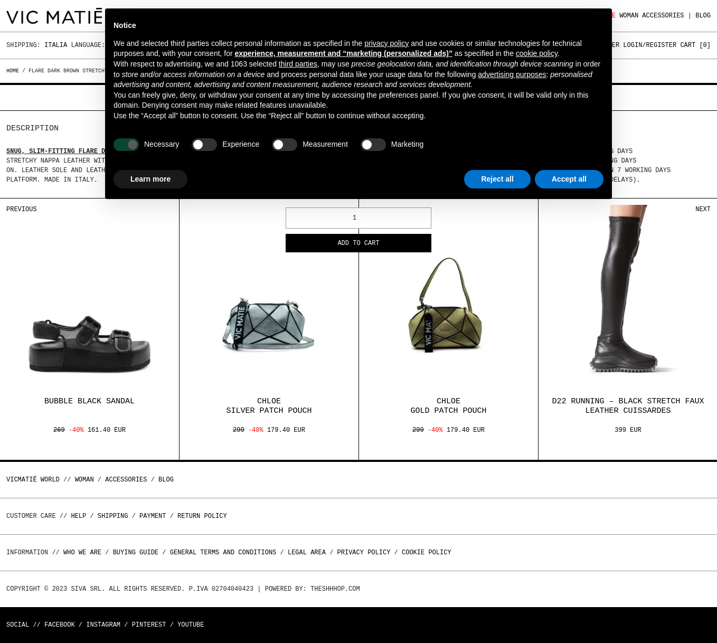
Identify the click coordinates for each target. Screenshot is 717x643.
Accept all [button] (569, 179)
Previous (21, 209)
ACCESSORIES (663, 15)
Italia (55, 45)
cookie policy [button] (537, 53)
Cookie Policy (426, 552)
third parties (298, 64)
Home (14, 70)
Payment (152, 516)
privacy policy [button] (386, 43)
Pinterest (149, 624)
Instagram (103, 624)
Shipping (113, 516)
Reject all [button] (497, 179)
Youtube (190, 624)
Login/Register (649, 45)
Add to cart (358, 243)
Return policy (202, 516)
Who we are (82, 552)
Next (703, 209)
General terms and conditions (223, 552)
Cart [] (695, 45)
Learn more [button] (150, 179)
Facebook (59, 624)
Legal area (307, 552)
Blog (703, 15)
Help (78, 516)
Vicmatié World (33, 479)
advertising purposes (512, 74)
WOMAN (628, 15)
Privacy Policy (364, 552)
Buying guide (135, 552)
